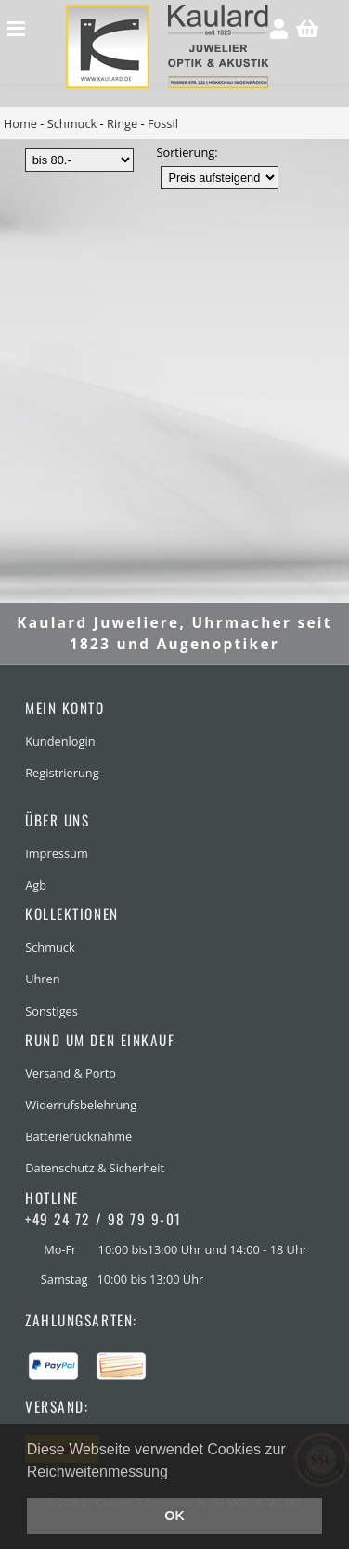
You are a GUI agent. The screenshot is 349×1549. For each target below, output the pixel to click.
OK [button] (174, 1515)
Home (20, 123)
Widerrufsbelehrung (80, 1104)
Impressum (56, 853)
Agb (35, 885)
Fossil (163, 123)
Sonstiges (51, 1011)
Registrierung (61, 772)
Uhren (42, 978)
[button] (174, 1473)
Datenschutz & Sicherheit (94, 1167)
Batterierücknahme (78, 1136)
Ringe (122, 123)
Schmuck (72, 123)
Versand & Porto (70, 1073)
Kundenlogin (60, 741)
